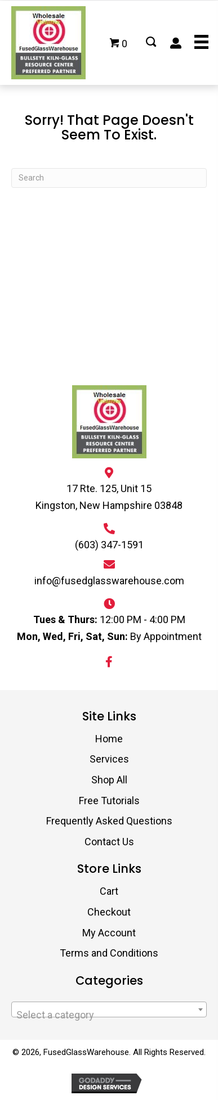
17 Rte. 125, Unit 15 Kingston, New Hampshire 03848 (109, 497)
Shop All (109, 780)
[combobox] (109, 1009)
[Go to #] (151, 42)
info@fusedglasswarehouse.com (109, 581)
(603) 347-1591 (109, 545)
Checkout (109, 912)
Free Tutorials (109, 800)
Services (109, 759)
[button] (109, 662)
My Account (109, 933)
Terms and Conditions (109, 953)
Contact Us (109, 841)
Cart (109, 891)
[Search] (109, 178)
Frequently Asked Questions (109, 821)
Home (109, 739)
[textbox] (109, 1015)
